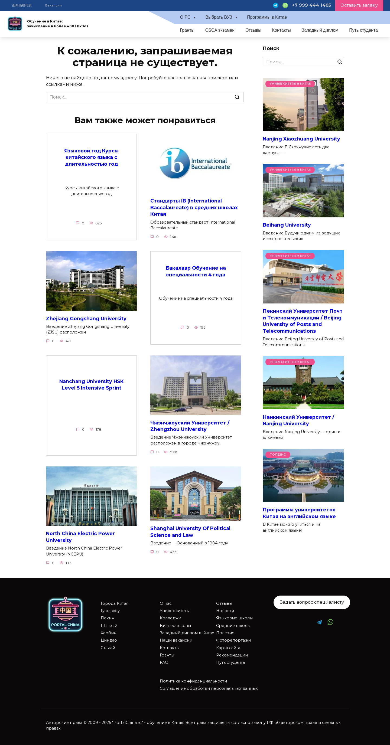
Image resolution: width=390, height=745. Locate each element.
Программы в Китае (267, 17)
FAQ (164, 662)
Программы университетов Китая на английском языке (299, 513)
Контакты (281, 30)
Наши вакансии (176, 640)
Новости (225, 610)
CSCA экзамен (220, 30)
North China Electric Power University (80, 537)
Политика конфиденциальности (193, 681)
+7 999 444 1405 (311, 5)
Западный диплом (320, 30)
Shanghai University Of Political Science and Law (190, 532)
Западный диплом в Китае (187, 632)
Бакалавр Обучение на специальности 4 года (196, 271)
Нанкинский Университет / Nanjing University (298, 420)
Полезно (225, 632)
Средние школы (233, 625)
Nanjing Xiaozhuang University (301, 139)
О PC (185, 17)
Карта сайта (228, 647)
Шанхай (109, 625)
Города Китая (114, 603)
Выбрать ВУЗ (219, 17)
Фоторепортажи (233, 640)
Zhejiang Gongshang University (86, 318)
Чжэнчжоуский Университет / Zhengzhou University (190, 426)
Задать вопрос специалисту (312, 602)
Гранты (187, 30)
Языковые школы (234, 618)
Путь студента (363, 30)
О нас (165, 603)
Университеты (175, 610)
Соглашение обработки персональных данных (209, 688)
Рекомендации (232, 655)
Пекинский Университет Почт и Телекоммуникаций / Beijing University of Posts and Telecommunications (303, 321)
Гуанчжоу (110, 610)
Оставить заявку (359, 5)
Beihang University (287, 225)
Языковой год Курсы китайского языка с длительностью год (91, 157)
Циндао (109, 640)
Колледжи (170, 618)
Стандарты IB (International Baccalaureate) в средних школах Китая (194, 207)
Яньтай (108, 647)
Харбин (108, 632)
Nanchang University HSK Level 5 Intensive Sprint (91, 384)
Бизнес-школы (175, 625)
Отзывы (253, 30)
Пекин (107, 618)
